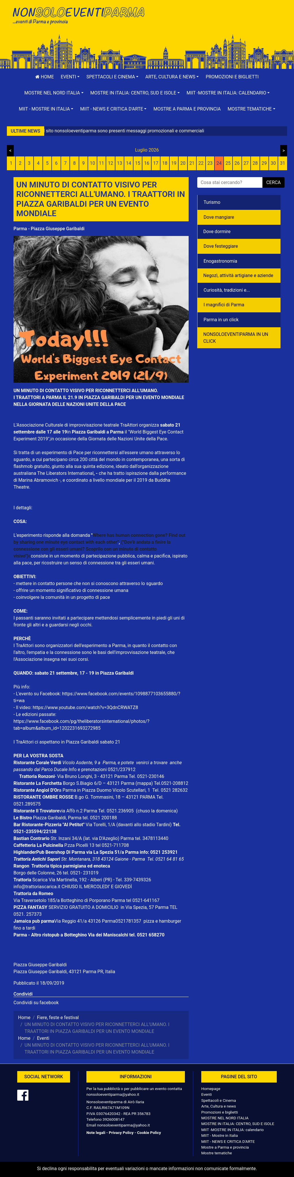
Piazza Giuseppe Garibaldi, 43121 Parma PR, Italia (64, 971)
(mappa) (145, 783)
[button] (70, 77)
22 (201, 163)
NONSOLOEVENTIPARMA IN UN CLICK (235, 338)
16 (146, 163)
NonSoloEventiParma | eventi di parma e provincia (78, 16)
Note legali (95, 1132)
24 (219, 163)
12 (110, 163)
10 (92, 163)
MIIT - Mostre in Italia (219, 1135)
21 (191, 163)
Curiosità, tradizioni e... (227, 290)
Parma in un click (221, 319)
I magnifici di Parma (224, 304)
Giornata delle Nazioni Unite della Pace (127, 439)
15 (137, 163)
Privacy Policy (121, 1132)
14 (128, 163)
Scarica (40, 879)
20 (182, 163)
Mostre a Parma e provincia (186, 109)
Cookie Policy (149, 1132)
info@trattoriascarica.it (36, 886)
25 (228, 163)
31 (282, 163)
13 (119, 163)
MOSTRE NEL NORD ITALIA (225, 1118)
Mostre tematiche (216, 1153)
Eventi (206, 1094)
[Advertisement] (216, 23)
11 (101, 163)
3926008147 (113, 1119)
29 (264, 163)
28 (255, 163)
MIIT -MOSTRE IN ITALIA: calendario (232, 1129)
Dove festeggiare (221, 246)
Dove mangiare (219, 217)
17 (155, 163)
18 (164, 163)
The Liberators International (65, 473)
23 (209, 163)
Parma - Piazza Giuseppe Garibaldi (48, 228)
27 (246, 163)
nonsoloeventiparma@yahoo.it (112, 1094)
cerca (273, 182)
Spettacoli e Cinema (218, 1100)
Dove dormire (217, 231)
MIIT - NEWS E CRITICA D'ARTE (228, 1141)
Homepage (210, 1088)
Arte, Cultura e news (218, 1106)
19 (173, 163)
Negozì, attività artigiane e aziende (238, 275)
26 (237, 163)
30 (273, 163)
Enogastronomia (220, 261)
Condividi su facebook (36, 1002)
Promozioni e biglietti (232, 77)
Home (44, 77)
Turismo (212, 202)
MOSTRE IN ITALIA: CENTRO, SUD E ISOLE (237, 1123)
